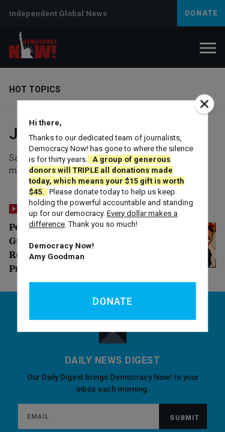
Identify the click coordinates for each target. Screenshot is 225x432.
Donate (112, 301)
